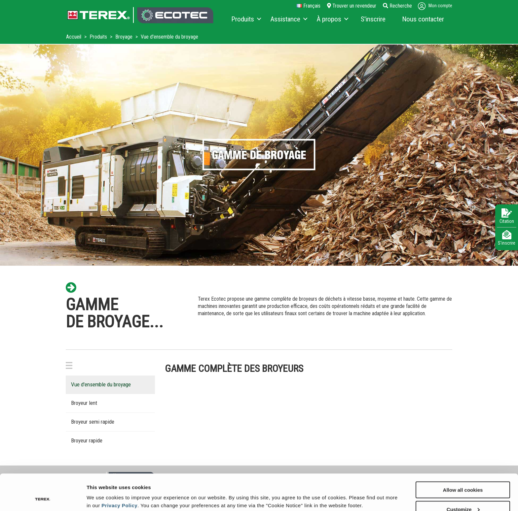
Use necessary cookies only (463, 494)
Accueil (74, 37)
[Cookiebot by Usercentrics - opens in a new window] (43, 498)
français (308, 6)
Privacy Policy (119, 471)
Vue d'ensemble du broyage (101, 384)
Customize (463, 475)
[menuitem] (245, 19)
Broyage (124, 37)
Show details (102, 490)
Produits (99, 37)
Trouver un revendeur (351, 6)
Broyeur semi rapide (92, 421)
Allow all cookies (463, 456)
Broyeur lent (84, 403)
